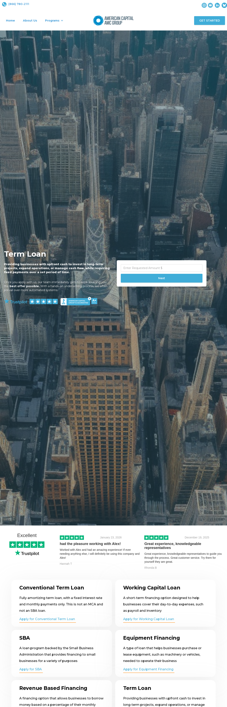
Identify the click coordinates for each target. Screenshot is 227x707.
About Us (30, 20)
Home (10, 20)
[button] (54, 21)
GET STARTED (209, 20)
